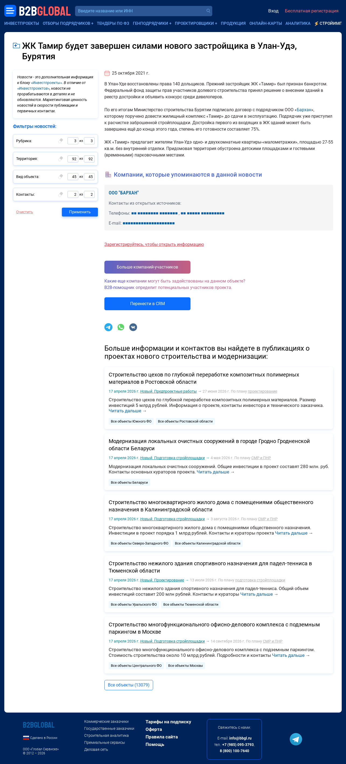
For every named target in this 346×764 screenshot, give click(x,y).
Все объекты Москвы (185, 666)
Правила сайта (162, 736)
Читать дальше (125, 410)
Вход (273, 10)
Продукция (233, 23)
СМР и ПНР (261, 458)
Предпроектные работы (168, 391)
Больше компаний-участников (147, 267)
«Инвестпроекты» (46, 83)
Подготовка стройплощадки (172, 458)
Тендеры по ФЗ (113, 23)
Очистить (24, 212)
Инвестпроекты (21, 23)
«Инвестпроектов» (33, 88)
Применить (80, 212)
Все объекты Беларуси (129, 482)
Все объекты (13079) (129, 685)
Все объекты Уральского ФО (134, 604)
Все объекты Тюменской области (190, 604)
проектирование (262, 391)
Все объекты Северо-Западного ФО (139, 543)
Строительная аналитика (106, 735)
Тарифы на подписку (168, 721)
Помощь (155, 744)
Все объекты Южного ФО (131, 421)
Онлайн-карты (265, 23)
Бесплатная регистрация (311, 10)
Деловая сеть (96, 749)
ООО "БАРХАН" (124, 193)
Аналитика (297, 23)
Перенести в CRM (147, 303)
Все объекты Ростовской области (185, 421)
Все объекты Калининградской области (208, 543)
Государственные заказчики (109, 728)
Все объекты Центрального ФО (136, 666)
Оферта (154, 729)
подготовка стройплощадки (260, 580)
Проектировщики (194, 23)
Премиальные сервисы (104, 742)
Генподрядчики (150, 23)
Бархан (304, 109)
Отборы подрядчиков (66, 23)
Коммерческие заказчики (106, 721)
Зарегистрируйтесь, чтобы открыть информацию (154, 244)
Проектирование (162, 580)
